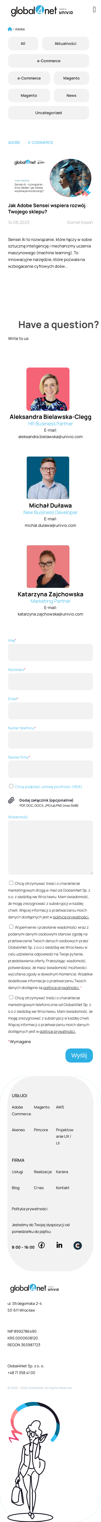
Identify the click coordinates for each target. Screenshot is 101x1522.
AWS (60, 1107)
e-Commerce (48, 60)
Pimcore (41, 1129)
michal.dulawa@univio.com (50, 525)
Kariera (62, 1171)
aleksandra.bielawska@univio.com (50, 436)
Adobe (14, 142)
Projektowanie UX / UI (65, 1136)
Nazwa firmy (50, 766)
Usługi (17, 1171)
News (71, 95)
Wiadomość (50, 844)
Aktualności (65, 43)
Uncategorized (48, 112)
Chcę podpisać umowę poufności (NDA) (45, 786)
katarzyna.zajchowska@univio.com (50, 614)
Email (50, 707)
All (23, 43)
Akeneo (18, 1129)
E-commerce (40, 142)
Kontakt (62, 1187)
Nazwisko (50, 678)
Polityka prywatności (29, 1208)
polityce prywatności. (71, 916)
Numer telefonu (50, 737)
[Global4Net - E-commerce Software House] (42, 11)
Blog (15, 1187)
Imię (50, 649)
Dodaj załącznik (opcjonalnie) (46, 800)
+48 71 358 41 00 (21, 1372)
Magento (71, 78)
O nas (39, 1187)
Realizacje (43, 1171)
